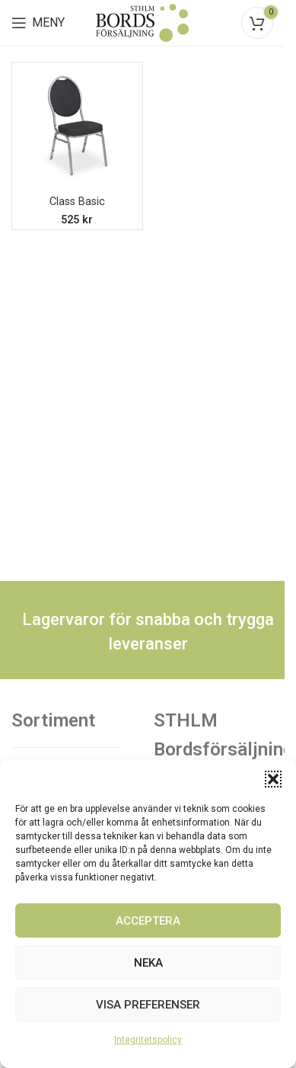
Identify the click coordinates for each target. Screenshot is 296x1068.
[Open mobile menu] (38, 23)
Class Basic (77, 201)
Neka (148, 963)
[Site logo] (142, 21)
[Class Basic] (77, 127)
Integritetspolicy (148, 1039)
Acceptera (148, 921)
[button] (273, 779)
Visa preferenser (148, 1005)
